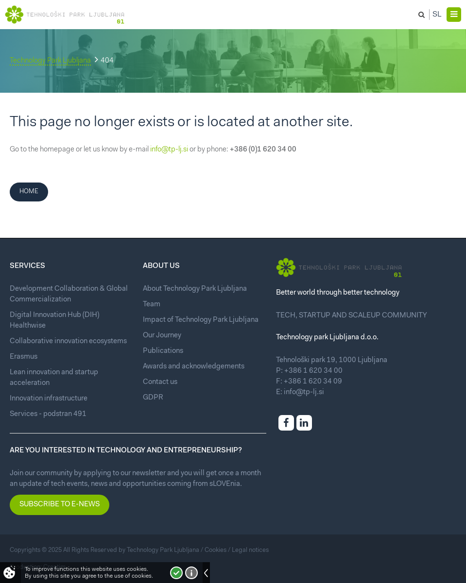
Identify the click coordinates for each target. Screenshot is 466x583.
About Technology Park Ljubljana (195, 289)
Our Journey (162, 335)
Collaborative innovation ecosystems (68, 341)
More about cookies (191, 572)
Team (151, 304)
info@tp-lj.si (169, 149)
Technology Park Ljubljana (50, 61)
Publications (163, 351)
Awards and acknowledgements (193, 366)
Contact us (160, 382)
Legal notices (250, 550)
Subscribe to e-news (59, 504)
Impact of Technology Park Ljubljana (201, 320)
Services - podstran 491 (48, 414)
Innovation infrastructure (48, 398)
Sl (437, 14)
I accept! (176, 572)
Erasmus (23, 357)
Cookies (215, 550)
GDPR (153, 397)
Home (28, 191)
